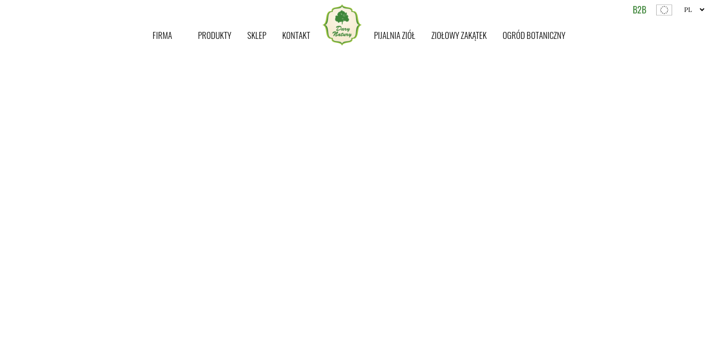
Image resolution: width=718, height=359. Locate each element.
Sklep (256, 35)
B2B (639, 9)
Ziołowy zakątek (459, 35)
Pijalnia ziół (394, 35)
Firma (162, 35)
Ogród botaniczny (534, 35)
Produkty (214, 35)
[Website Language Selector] (694, 9)
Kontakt (296, 35)
